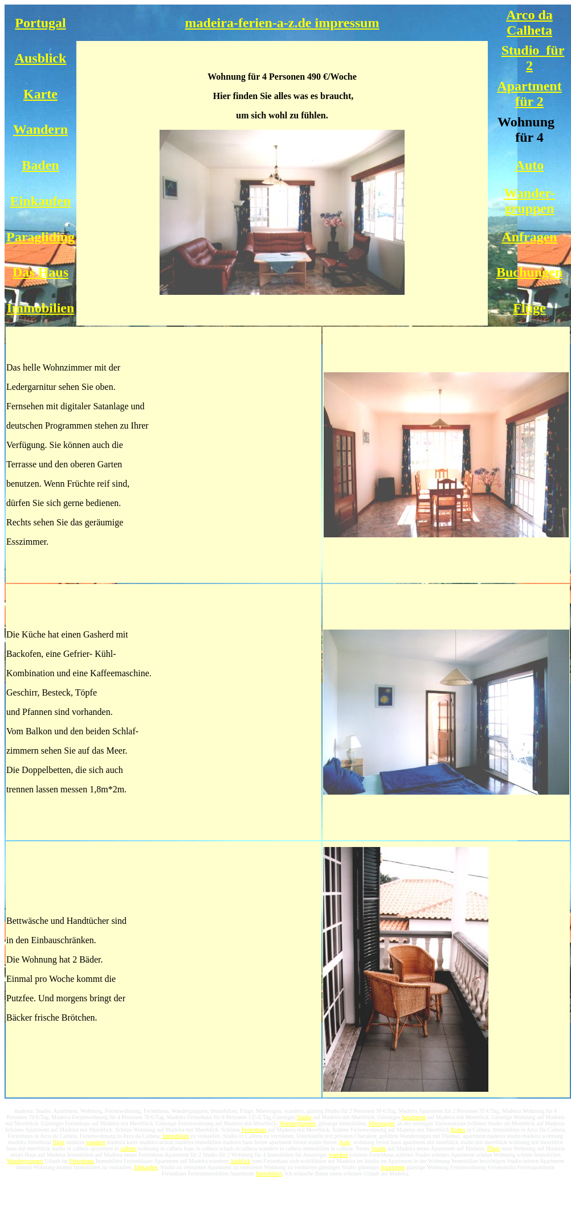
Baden (40, 165)
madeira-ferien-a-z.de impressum (282, 22)
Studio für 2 (533, 58)
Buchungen (529, 272)
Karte (40, 94)
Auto (529, 165)
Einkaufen (40, 201)
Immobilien (41, 308)
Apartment (413, 1117)
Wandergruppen (297, 1123)
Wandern (40, 129)
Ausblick (41, 58)
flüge (59, 1142)
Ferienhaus (254, 1129)
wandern (95, 1142)
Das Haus (40, 272)
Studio (304, 1117)
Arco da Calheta (529, 22)
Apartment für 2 (529, 94)
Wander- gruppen (529, 201)
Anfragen (529, 236)
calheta (128, 1148)
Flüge (529, 308)
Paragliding (40, 236)
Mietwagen (381, 1123)
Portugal (40, 22)
